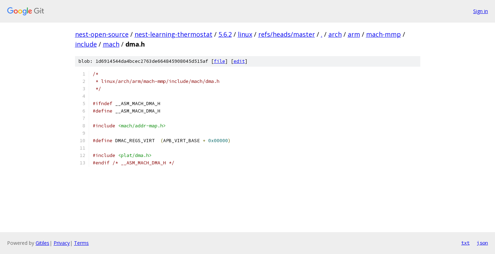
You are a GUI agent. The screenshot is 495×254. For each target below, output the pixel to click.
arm (354, 34)
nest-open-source (102, 34)
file (219, 61)
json (482, 243)
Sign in (480, 11)
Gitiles (42, 243)
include (86, 44)
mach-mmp (383, 34)
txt (465, 243)
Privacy (62, 243)
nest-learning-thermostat (173, 34)
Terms (81, 243)
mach (111, 44)
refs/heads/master (286, 34)
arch (335, 34)
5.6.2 (225, 34)
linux (245, 34)
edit (239, 61)
